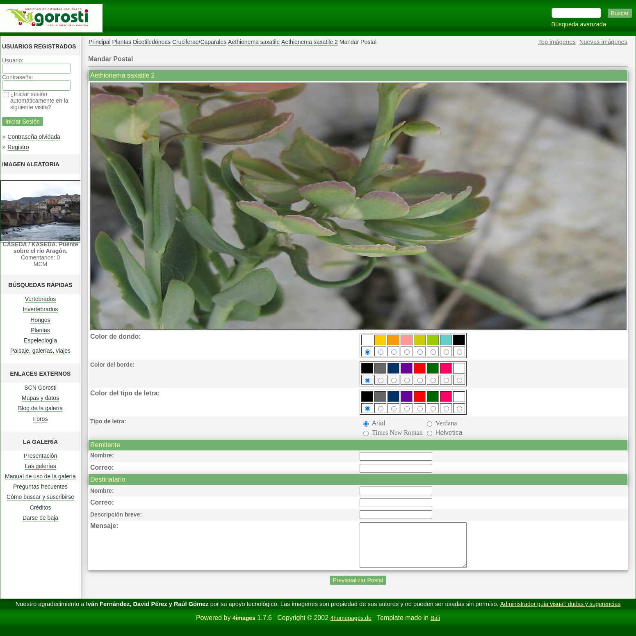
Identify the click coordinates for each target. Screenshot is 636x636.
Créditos (40, 507)
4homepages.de (350, 626)
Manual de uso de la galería (40, 476)
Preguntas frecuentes (40, 486)
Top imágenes (557, 42)
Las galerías (40, 466)
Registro (18, 147)
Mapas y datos (40, 398)
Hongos (40, 320)
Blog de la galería (40, 408)
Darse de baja (40, 517)
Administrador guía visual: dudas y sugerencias (560, 612)
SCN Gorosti (40, 387)
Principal (100, 42)
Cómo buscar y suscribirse (40, 497)
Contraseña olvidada (33, 136)
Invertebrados (40, 309)
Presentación (40, 455)
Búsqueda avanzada (579, 24)
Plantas (40, 330)
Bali (435, 626)
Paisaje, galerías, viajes (40, 350)
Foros (40, 419)
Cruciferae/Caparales (199, 42)
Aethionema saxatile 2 (309, 42)
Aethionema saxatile (254, 42)
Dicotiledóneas (152, 42)
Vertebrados (40, 299)
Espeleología (40, 340)
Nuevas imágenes (603, 42)
